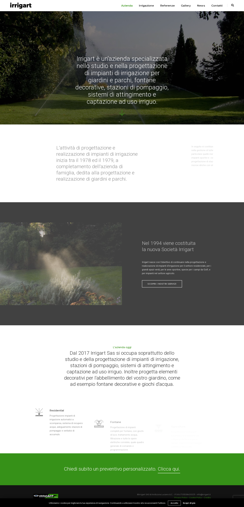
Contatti (217, 5)
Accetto (174, 503)
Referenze (167, 5)
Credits (207, 497)
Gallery (186, 5)
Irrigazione (146, 5)
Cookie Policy (195, 497)
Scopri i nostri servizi (162, 284)
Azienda (127, 5)
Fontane (115, 432)
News (201, 5)
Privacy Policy (181, 497)
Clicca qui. (169, 469)
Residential (57, 417)
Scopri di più (189, 503)
